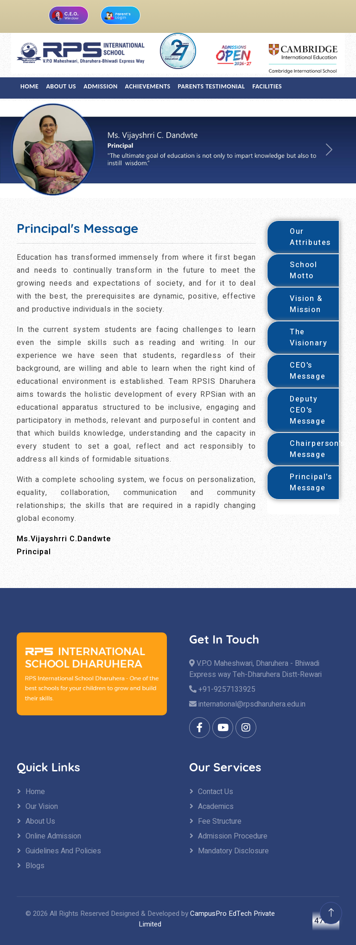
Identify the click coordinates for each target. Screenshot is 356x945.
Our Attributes (310, 237)
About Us (40, 821)
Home (29, 86)
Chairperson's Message (314, 449)
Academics (216, 806)
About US (61, 86)
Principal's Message (311, 482)
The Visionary (308, 337)
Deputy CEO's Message (307, 410)
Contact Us (215, 791)
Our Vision (41, 806)
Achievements (148, 86)
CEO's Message (307, 371)
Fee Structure (220, 821)
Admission (100, 86)
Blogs (34, 865)
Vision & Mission (306, 304)
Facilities (267, 86)
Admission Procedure (232, 836)
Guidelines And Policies (63, 851)
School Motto (304, 270)
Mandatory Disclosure (233, 851)
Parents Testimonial (211, 86)
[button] (26, 149)
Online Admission (53, 836)
